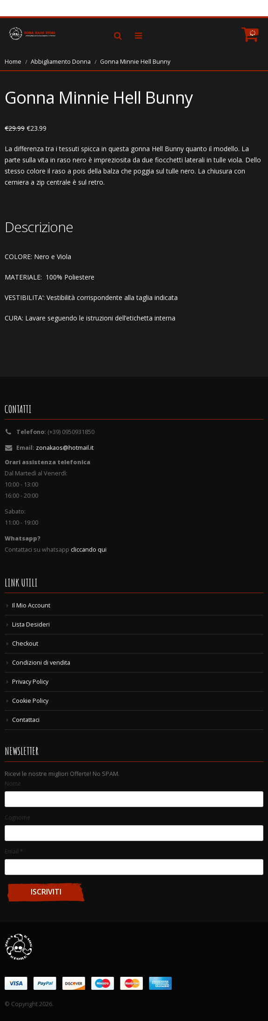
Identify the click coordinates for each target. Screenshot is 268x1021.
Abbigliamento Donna (61, 62)
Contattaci (26, 720)
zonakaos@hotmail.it (65, 448)
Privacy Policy (30, 682)
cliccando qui (89, 550)
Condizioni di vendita (41, 663)
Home (13, 62)
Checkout (25, 643)
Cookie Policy (30, 701)
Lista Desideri (31, 624)
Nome (13, 783)
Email (14, 851)
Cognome (17, 817)
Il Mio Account (31, 605)
